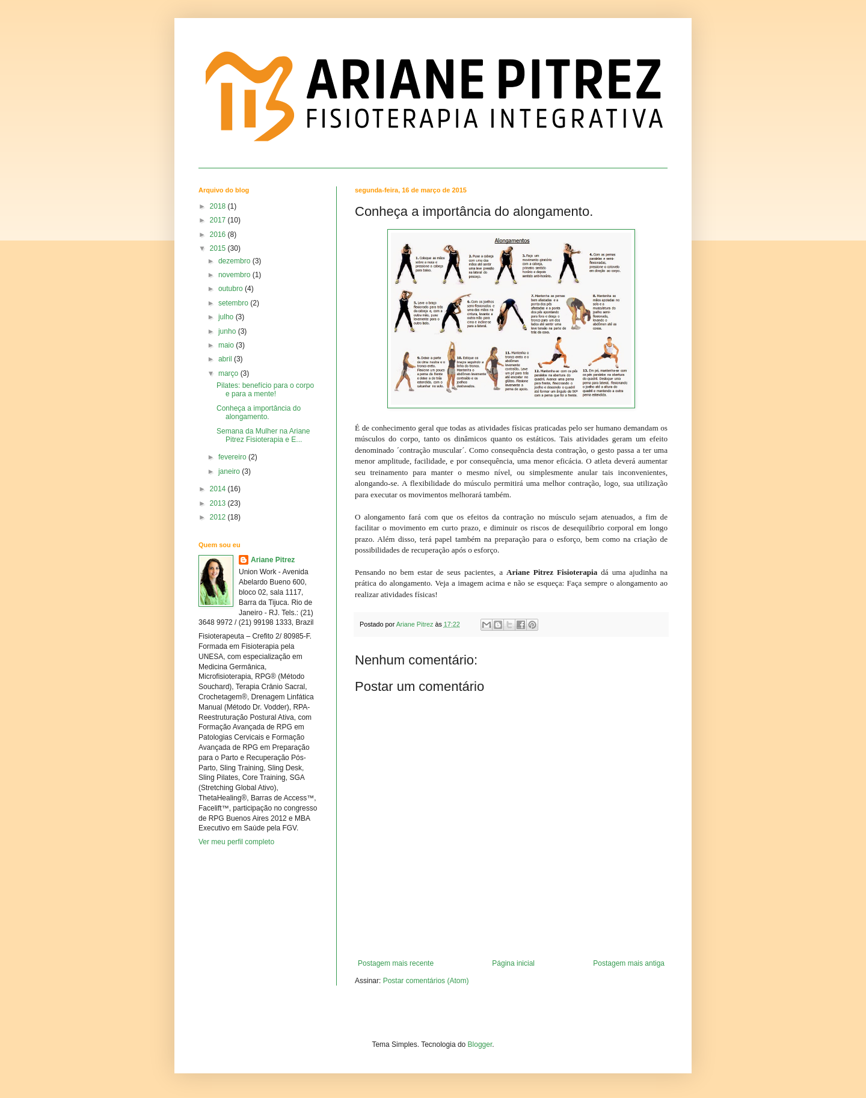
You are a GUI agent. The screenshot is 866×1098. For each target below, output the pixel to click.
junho (228, 331)
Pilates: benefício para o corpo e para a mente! (265, 389)
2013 (219, 503)
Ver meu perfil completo (236, 842)
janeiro (230, 471)
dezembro (235, 261)
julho (227, 317)
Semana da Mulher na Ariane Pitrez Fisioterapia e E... (263, 435)
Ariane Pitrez (273, 560)
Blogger (480, 1044)
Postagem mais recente (396, 963)
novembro (235, 275)
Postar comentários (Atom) (426, 981)
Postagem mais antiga (629, 963)
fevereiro (233, 457)
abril (226, 359)
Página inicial (513, 963)
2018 (219, 206)
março (229, 373)
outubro (231, 288)
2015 (219, 248)
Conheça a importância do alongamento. (258, 412)
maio (227, 345)
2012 (219, 517)
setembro (234, 303)
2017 (219, 220)
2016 (219, 234)
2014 (219, 489)
